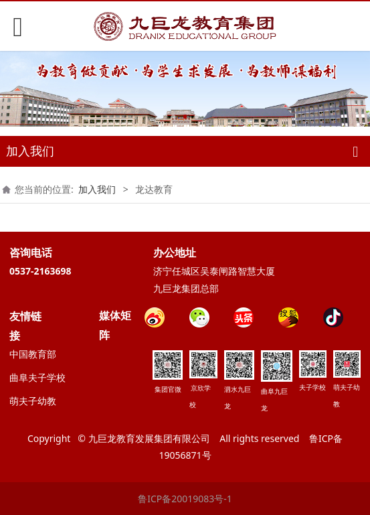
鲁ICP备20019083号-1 (185, 498)
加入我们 (97, 189)
